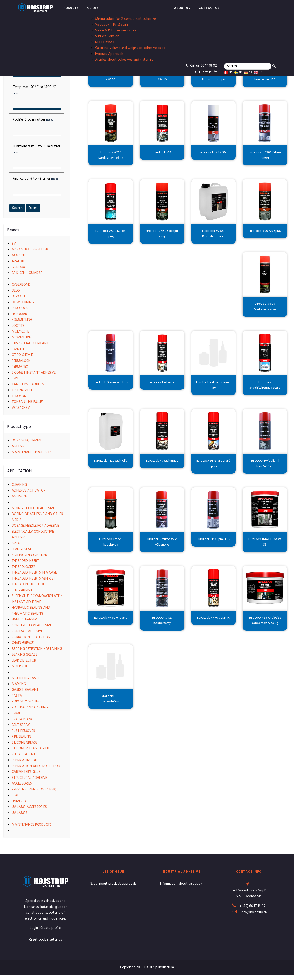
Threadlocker (23, 567)
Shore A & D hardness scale (115, 30)
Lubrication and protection (36, 766)
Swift (16, 378)
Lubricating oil (24, 760)
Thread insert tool (28, 584)
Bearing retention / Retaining (37, 649)
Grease (17, 543)
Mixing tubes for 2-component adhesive (125, 19)
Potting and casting (30, 707)
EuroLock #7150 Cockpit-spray (162, 233)
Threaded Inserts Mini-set (33, 578)
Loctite (18, 326)
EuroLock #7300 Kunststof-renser (213, 233)
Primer (17, 713)
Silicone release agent (31, 748)
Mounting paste (26, 678)
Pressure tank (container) (34, 789)
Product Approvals (109, 54)
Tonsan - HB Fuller (28, 402)
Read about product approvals (113, 884)
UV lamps (20, 813)
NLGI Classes (104, 42)
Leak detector (24, 660)
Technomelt (22, 390)
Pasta (17, 696)
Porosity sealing (26, 701)
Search (17, 208)
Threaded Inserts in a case (34, 572)
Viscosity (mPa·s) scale (111, 24)
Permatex (20, 367)
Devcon (18, 296)
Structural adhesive (29, 778)
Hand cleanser (24, 619)
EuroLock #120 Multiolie (110, 460)
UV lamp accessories (29, 807)
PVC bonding (22, 719)
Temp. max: (34, 90)
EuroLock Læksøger (162, 382)
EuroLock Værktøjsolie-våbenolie (162, 542)
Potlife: (33, 119)
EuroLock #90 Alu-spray (265, 231)
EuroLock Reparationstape (213, 76)
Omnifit (18, 349)
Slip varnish (22, 590)
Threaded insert (25, 561)
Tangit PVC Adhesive (29, 384)
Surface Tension (107, 36)
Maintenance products (32, 452)
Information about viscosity (181, 884)
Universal (20, 801)
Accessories (22, 783)
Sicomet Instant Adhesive (34, 372)
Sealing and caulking (30, 555)
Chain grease (23, 643)
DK (228, 72)
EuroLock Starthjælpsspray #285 (264, 385)
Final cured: (35, 179)
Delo (16, 290)
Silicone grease (24, 742)
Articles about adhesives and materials (124, 60)
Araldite (19, 261)
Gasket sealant (25, 690)
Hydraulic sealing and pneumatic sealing (31, 611)
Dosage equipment (27, 440)
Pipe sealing (21, 736)
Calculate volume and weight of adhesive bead (130, 48)
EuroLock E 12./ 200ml (213, 152)
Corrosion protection (31, 637)
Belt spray (21, 725)
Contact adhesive (27, 631)
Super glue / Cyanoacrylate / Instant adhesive (37, 599)
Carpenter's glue (26, 772)
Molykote (20, 331)
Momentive (21, 337)
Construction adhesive (32, 625)
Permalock (21, 361)
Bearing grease (24, 654)
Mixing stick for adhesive (33, 508)
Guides (92, 8)
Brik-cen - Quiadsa (27, 273)
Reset (33, 208)
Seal (15, 795)
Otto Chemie (22, 355)
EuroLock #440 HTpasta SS (265, 542)
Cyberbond (21, 284)
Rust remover (23, 731)
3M (14, 244)
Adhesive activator (28, 490)
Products (70, 8)
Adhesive (19, 446)
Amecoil (18, 255)
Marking (19, 684)
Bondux (18, 267)
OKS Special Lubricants (31, 343)
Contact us (209, 8)
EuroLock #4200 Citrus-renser (265, 155)
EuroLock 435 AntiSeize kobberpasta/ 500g (265, 620)
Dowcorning (23, 302)
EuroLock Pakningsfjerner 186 (213, 385)
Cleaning (19, 485)
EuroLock (20, 308)
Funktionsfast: (36, 149)
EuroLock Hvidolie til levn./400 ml (265, 463)
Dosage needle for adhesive (35, 526)
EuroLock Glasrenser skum (110, 382)
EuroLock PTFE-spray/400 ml (110, 699)
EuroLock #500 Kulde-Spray (110, 233)
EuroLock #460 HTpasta (110, 617)
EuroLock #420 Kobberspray (162, 620)
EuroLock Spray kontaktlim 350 (264, 76)
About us (182, 8)
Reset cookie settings (45, 939)
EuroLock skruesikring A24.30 (162, 76)
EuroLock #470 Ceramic (213, 617)
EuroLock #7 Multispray (162, 460)
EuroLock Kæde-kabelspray (110, 542)
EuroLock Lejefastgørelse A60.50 (110, 76)
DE (248, 72)
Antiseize (19, 496)
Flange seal (22, 549)
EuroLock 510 (162, 152)
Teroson (19, 396)
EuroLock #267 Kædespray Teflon (110, 155)
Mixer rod (20, 666)
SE (238, 72)
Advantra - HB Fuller (30, 249)
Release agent (24, 754)
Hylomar (19, 314)
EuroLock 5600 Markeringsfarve (265, 306)
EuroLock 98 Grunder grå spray (213, 463)
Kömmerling (22, 320)
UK (258, 72)
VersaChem (21, 408)
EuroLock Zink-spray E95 (213, 539)
